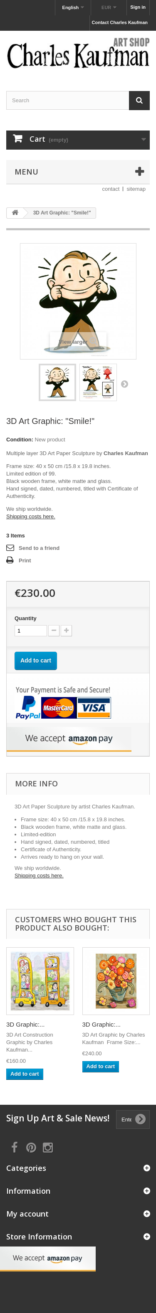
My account (27, 1214)
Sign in (138, 7)
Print (25, 560)
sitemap (136, 189)
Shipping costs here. (30, 516)
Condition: (19, 439)
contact (111, 189)
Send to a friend (39, 548)
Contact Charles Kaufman (120, 22)
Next (124, 383)
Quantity (26, 618)
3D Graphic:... (25, 1024)
